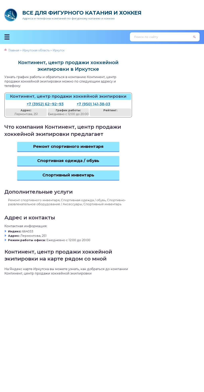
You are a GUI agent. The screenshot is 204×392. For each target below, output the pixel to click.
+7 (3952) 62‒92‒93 (45, 104)
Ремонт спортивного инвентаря (68, 146)
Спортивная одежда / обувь (68, 160)
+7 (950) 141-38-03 (93, 104)
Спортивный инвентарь (68, 175)
